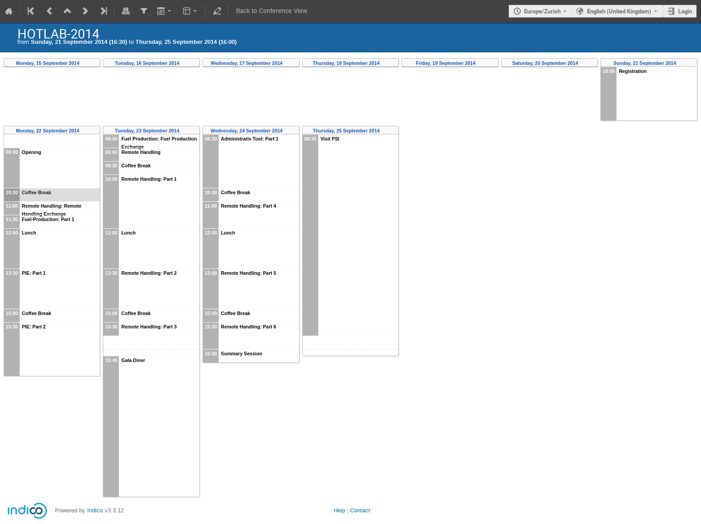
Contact (360, 510)
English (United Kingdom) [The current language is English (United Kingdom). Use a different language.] (619, 11)
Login (685, 11)
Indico (95, 510)
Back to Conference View (271, 11)
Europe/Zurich (542, 11)
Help (339, 510)
